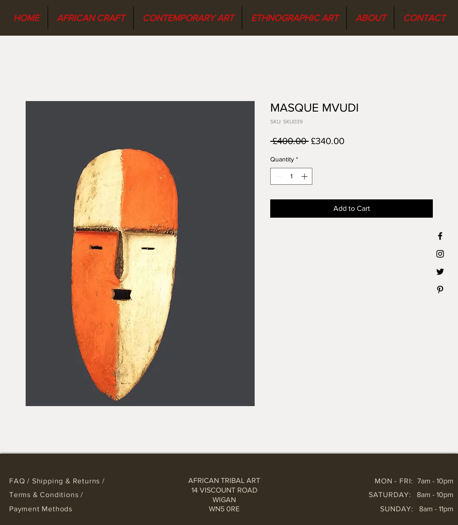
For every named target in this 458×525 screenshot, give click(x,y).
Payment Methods (40, 509)
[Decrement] (277, 176)
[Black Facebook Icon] (440, 236)
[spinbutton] (291, 176)
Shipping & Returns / (68, 481)
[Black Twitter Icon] (440, 272)
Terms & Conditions (45, 494)
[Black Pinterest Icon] (440, 289)
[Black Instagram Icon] (440, 254)
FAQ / (20, 481)
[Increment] (305, 176)
